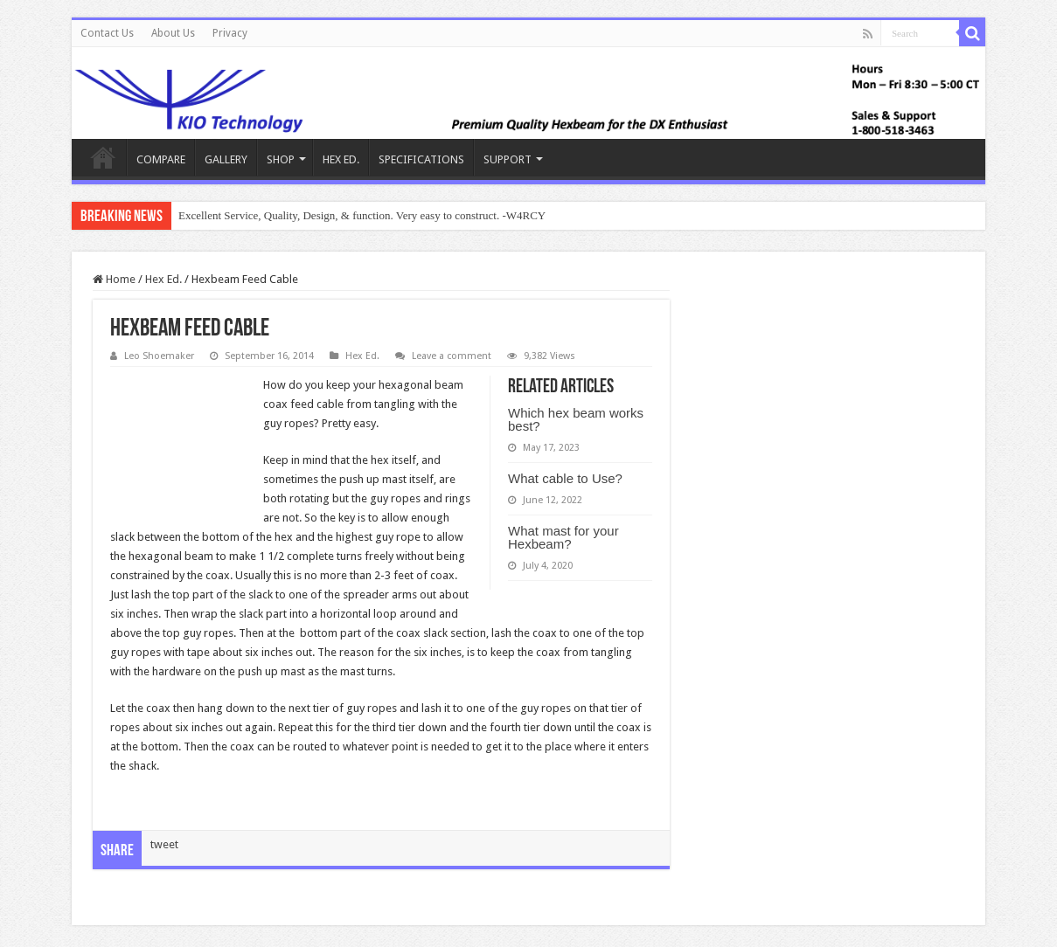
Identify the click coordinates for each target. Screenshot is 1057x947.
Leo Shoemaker (159, 356)
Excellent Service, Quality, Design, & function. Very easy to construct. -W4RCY (362, 215)
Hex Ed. (163, 279)
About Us (173, 33)
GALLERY (226, 159)
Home (114, 279)
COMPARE (160, 159)
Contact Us (107, 33)
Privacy (229, 33)
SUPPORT (507, 159)
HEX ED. (341, 159)
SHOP (281, 159)
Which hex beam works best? (575, 419)
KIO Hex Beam (103, 157)
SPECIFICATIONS (421, 159)
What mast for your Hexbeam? (563, 537)
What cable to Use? (565, 478)
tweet (164, 844)
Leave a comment (451, 356)
